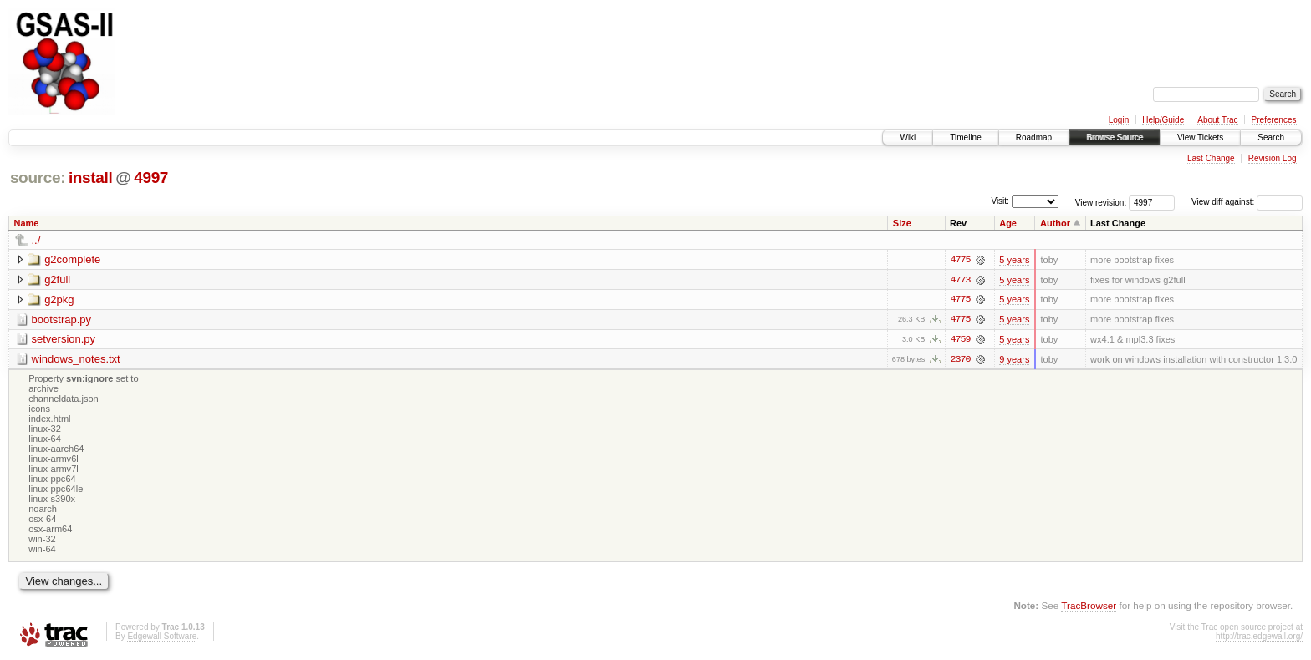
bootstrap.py (62, 319)
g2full (57, 279)
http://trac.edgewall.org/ (1259, 637)
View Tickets (1200, 137)
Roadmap (1034, 137)
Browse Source (1114, 137)
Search (1270, 137)
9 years (1014, 360)
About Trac (1217, 119)
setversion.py (64, 339)
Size (902, 223)
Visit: (1000, 201)
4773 (960, 280)
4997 (151, 177)
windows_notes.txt (76, 359)
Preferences (1274, 119)
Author (1055, 223)
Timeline (965, 137)
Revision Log (1272, 158)
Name (26, 223)
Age (1008, 223)
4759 (960, 340)
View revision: (1101, 201)
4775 (960, 260)
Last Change (1211, 158)
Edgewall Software (161, 637)
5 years (1014, 260)
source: (37, 177)
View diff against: (1247, 201)
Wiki (908, 137)
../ (36, 240)
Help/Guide (1163, 119)
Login (1119, 119)
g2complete (72, 259)
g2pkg (59, 299)
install (91, 177)
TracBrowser (1088, 606)
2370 (960, 360)
